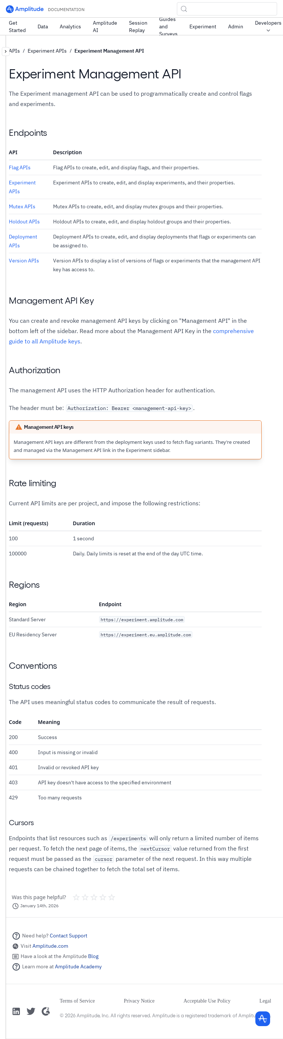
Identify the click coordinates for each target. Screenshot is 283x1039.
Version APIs (24, 260)
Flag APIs (20, 167)
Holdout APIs (24, 221)
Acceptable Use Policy (207, 1001)
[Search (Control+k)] (227, 8)
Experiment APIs (47, 50)
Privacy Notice (139, 1001)
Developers (268, 27)
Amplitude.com (50, 946)
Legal (265, 1001)
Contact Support (68, 935)
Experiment (202, 26)
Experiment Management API (109, 50)
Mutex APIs (22, 206)
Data (43, 26)
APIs (14, 50)
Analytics (70, 26)
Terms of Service (77, 1001)
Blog (93, 956)
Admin (235, 26)
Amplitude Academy (78, 966)
